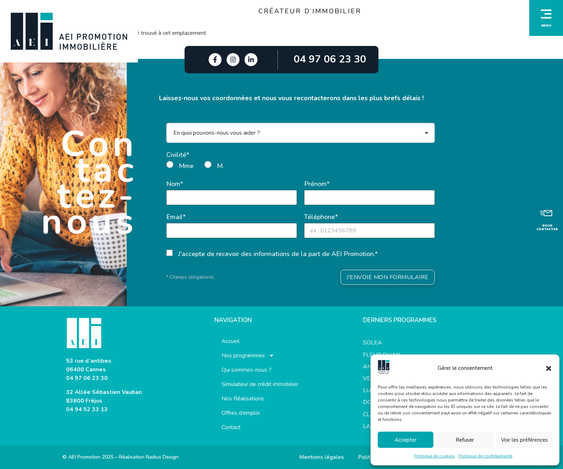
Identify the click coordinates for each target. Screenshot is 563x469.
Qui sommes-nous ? (246, 370)
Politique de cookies (434, 456)
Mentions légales (321, 457)
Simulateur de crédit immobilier (260, 384)
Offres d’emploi (241, 413)
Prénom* (317, 184)
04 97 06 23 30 (87, 378)
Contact (231, 427)
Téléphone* (321, 217)
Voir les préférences (524, 440)
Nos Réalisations (243, 399)
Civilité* (177, 155)
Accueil (230, 341)
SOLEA (372, 343)
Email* (176, 217)
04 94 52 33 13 (87, 409)
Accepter (406, 440)
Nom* (174, 184)
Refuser (465, 440)
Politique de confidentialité (485, 456)
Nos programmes (248, 355)
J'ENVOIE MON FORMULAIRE (387, 277)
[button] (548, 368)
